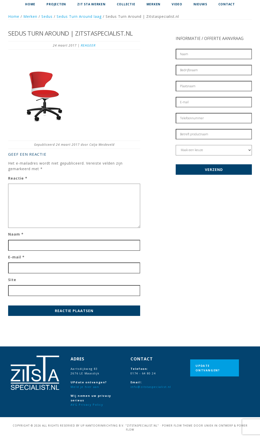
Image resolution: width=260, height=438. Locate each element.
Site (12, 279)
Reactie (17, 178)
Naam (16, 234)
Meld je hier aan (85, 387)
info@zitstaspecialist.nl (151, 387)
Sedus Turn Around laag (79, 16)
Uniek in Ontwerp (218, 425)
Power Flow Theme (177, 425)
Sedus (47, 16)
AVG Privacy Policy (87, 404)
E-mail (16, 257)
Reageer (88, 45)
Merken (30, 16)
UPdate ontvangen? (208, 368)
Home (13, 16)
